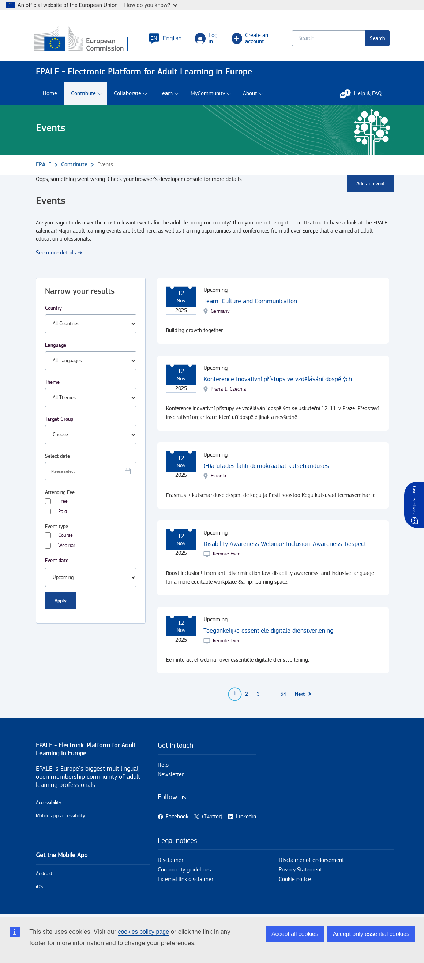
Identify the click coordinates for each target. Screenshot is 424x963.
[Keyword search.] (327, 39)
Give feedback (414, 500)
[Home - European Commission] (88, 40)
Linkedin (246, 817)
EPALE (43, 164)
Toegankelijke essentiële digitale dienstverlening (268, 631)
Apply (61, 601)
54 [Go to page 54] (283, 695)
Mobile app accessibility (60, 816)
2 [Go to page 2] (246, 695)
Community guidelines (184, 870)
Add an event (370, 184)
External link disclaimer (185, 880)
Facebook (177, 817)
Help (163, 765)
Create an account (250, 39)
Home (50, 94)
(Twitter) (212, 817)
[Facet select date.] (90, 471)
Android (44, 874)
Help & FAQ (364, 94)
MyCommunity (208, 94)
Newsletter (171, 774)
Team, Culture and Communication (250, 301)
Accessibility (48, 803)
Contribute (83, 94)
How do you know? (151, 5)
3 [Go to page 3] (258, 695)
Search (376, 39)
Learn (166, 94)
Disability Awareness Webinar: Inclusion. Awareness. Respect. (285, 544)
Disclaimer (170, 861)
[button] (165, 39)
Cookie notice (295, 880)
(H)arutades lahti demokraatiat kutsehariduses (266, 466)
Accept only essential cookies (371, 934)
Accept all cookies (294, 934)
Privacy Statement (300, 870)
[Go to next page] (303, 694)
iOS (39, 887)
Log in (206, 39)
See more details (56, 253)
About (250, 94)
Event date (56, 561)
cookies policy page (143, 932)
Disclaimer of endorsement (311, 861)
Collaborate (127, 94)
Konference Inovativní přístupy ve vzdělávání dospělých (277, 379)
